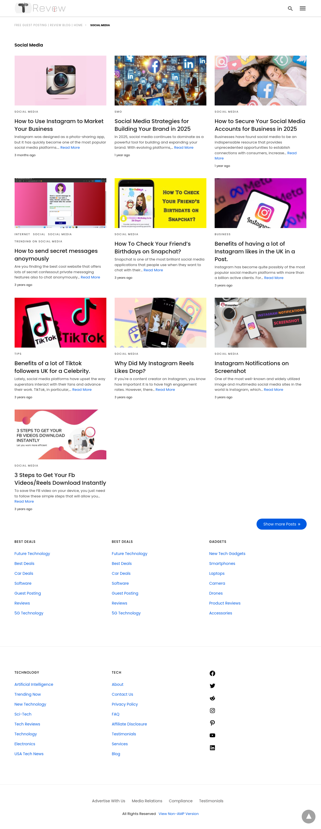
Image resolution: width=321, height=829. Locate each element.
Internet (22, 234)
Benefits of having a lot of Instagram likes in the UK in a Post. (255, 251)
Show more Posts (279, 523)
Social (39, 234)
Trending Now (28, 694)
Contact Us (122, 694)
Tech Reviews (27, 723)
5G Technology (29, 612)
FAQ (116, 713)
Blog (116, 753)
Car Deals (24, 573)
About (117, 684)
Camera (217, 583)
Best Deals (24, 563)
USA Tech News (29, 753)
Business (223, 234)
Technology (26, 733)
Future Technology (32, 553)
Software (23, 583)
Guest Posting (28, 592)
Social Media (27, 112)
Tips (18, 353)
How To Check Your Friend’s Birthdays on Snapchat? (152, 247)
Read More (70, 147)
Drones (216, 592)
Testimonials (124, 733)
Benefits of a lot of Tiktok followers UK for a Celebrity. (52, 367)
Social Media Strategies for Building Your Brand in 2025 (152, 125)
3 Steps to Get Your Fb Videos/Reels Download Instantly (60, 478)
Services (120, 743)
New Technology (30, 703)
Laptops (217, 573)
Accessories (220, 612)
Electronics (25, 743)
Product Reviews (225, 602)
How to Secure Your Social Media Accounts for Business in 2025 (260, 125)
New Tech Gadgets (227, 553)
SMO (118, 112)
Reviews (22, 602)
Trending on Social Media (39, 241)
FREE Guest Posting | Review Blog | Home (49, 25)
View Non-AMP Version (178, 813)
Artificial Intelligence (34, 684)
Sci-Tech (23, 713)
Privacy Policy (125, 703)
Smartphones (222, 563)
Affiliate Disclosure (129, 723)
